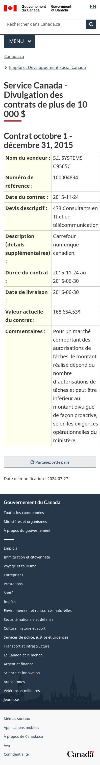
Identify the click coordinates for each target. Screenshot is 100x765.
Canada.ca (14, 56)
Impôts (10, 601)
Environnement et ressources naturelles (38, 610)
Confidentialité (16, 754)
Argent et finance (18, 663)
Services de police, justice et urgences (36, 637)
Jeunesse (11, 699)
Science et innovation (22, 672)
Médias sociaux (17, 718)
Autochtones (14, 681)
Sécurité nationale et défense (29, 619)
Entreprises (13, 574)
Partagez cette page (50, 462)
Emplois (10, 548)
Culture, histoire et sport (24, 628)
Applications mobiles (21, 727)
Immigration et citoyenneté (27, 557)
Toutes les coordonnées (24, 512)
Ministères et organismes (25, 521)
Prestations (13, 583)
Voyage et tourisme (20, 566)
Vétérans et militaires (22, 690)
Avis (7, 745)
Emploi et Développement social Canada (47, 67)
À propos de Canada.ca (23, 736)
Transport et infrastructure (26, 646)
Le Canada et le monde (23, 655)
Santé (8, 592)
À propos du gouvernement (27, 530)
